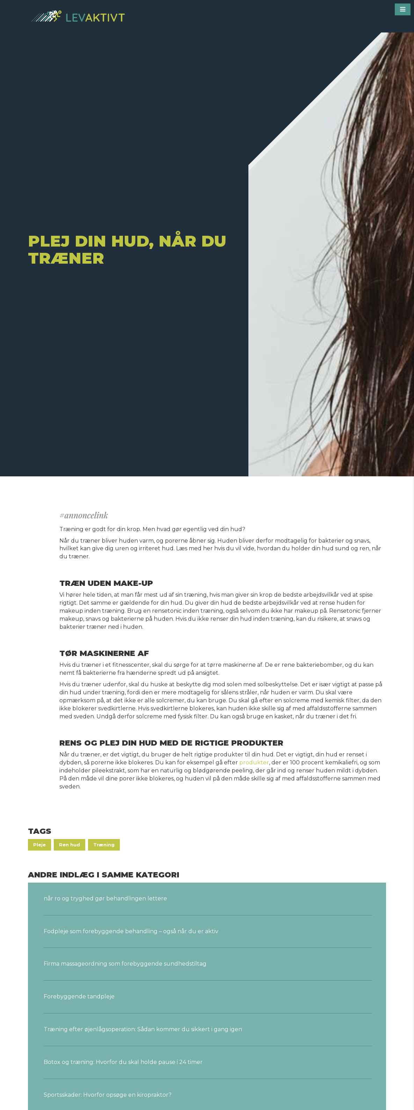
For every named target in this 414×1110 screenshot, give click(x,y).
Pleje (39, 844)
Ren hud (69, 844)
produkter (253, 762)
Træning (104, 844)
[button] (403, 9)
